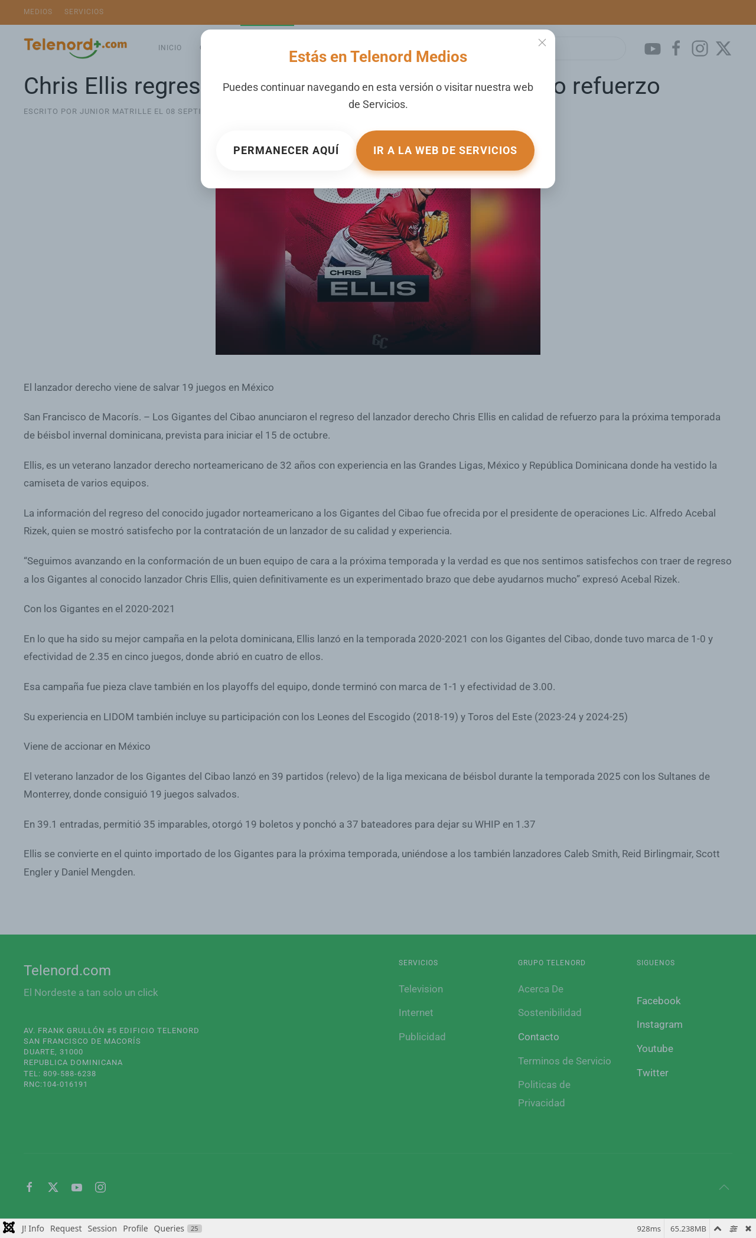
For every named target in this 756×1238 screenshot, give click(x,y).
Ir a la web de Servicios (445, 150)
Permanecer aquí (286, 150)
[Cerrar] (542, 42)
